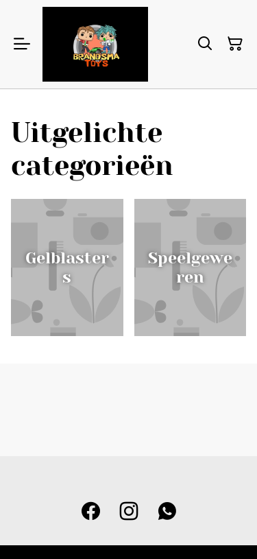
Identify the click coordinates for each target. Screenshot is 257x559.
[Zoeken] (205, 44)
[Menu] (22, 44)
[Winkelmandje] (235, 44)
